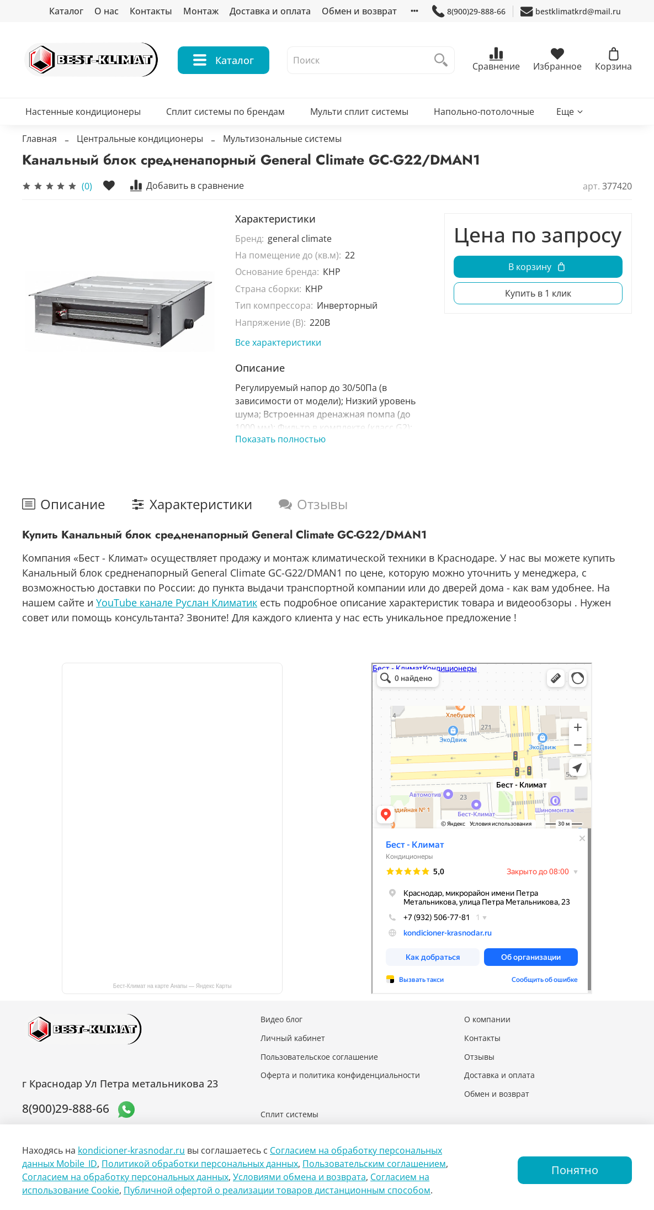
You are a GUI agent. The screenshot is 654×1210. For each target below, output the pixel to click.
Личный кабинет (292, 1038)
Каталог (66, 11)
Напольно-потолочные (484, 111)
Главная (39, 139)
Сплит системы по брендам (225, 111)
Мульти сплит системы (359, 111)
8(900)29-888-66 (469, 11)
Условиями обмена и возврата (299, 1177)
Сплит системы (289, 1114)
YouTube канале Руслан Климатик (176, 602)
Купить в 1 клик (538, 293)
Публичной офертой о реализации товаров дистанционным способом (277, 1190)
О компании (487, 1019)
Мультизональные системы (282, 139)
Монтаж (201, 11)
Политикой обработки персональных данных (200, 1164)
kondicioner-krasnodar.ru (131, 1150)
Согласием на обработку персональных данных (125, 1177)
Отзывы (479, 1057)
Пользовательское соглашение (319, 1057)
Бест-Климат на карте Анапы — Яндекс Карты (172, 986)
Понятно (574, 1170)
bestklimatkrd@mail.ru (570, 11)
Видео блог (281, 1019)
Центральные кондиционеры (140, 139)
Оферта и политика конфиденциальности (340, 1075)
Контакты (151, 11)
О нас (106, 11)
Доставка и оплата (270, 11)
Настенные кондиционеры (83, 111)
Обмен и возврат (359, 11)
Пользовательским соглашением (374, 1164)
